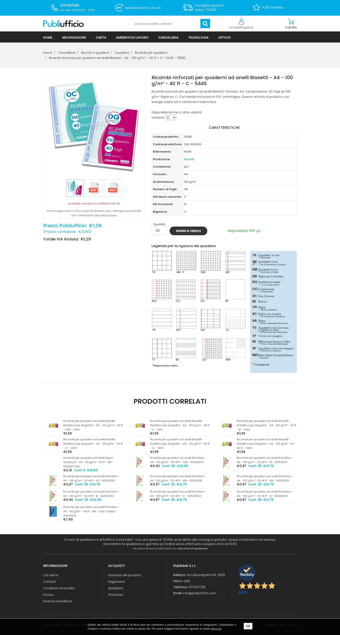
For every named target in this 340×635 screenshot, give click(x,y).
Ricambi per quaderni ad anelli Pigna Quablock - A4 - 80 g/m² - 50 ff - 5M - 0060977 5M (88, 462)
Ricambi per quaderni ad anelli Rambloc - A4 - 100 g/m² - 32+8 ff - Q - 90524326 (265, 494)
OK (248, 626)
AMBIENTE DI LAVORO (132, 37)
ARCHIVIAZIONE (74, 37)
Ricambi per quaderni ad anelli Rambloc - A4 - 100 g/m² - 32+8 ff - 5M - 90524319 (265, 478)
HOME (47, 37)
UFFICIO (224, 37)
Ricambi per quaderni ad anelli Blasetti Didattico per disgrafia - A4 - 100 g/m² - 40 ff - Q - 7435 (179, 443)
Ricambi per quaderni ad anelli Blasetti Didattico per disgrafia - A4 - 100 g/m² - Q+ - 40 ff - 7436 (266, 443)
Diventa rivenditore (57, 601)
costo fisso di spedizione (192, 548)
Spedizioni (115, 588)
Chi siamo (50, 575)
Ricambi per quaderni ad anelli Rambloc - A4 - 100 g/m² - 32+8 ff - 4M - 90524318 (178, 478)
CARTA (101, 37)
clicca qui (216, 628)
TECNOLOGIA (198, 37)
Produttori (115, 595)
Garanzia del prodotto (124, 575)
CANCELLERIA (168, 37)
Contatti (49, 581)
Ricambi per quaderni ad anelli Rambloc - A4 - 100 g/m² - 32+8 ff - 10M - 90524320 (178, 460)
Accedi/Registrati (241, 27)
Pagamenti (116, 581)
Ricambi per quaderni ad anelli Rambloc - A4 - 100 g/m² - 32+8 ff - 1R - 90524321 (265, 460)
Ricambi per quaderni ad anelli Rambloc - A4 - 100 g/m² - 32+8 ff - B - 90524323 (91, 494)
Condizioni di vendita (59, 588)
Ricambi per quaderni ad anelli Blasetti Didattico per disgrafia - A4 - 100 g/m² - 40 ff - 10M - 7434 (93, 425)
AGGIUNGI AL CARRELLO (188, 231)
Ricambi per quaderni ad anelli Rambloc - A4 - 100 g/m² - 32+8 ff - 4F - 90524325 (91, 478)
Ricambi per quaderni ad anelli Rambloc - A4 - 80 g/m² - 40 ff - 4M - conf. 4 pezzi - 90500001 (91, 511)
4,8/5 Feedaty (272, 7)
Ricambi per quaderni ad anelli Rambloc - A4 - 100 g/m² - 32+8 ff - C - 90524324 (178, 494)
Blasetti (189, 159)
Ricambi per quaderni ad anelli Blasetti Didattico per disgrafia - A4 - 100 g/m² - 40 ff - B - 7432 (266, 425)
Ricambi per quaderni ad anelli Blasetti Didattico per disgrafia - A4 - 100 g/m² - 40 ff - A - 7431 (179, 425)
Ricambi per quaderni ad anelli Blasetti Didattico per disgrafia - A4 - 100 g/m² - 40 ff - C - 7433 (93, 443)
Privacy (48, 595)
